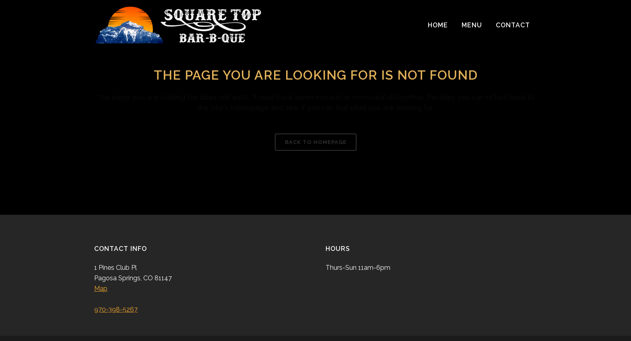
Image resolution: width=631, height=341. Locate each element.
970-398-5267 (116, 309)
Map (100, 288)
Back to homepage (315, 142)
